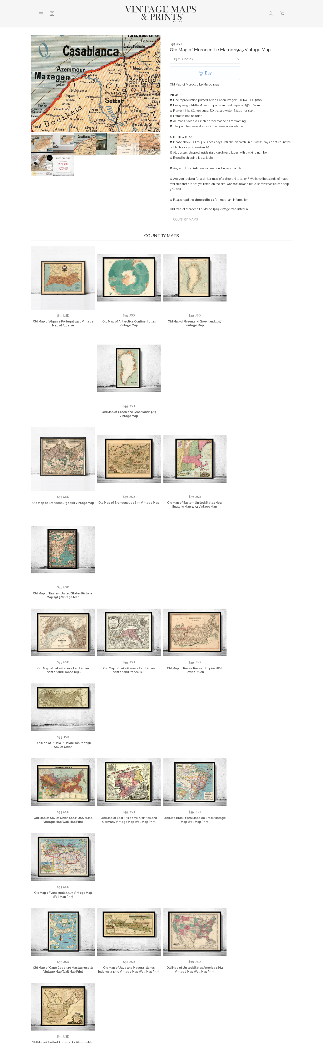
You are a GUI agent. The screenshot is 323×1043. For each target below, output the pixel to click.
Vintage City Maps (270, 973)
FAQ (89, 973)
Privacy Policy (111, 973)
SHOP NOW (182, 979)
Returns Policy (140, 973)
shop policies (204, 199)
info (196, 168)
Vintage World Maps (193, 973)
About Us (45, 973)
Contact (164, 973)
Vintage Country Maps (232, 973)
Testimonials (69, 973)
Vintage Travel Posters (148, 979)
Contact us (235, 184)
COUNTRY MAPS (185, 219)
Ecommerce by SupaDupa (164, 1024)
